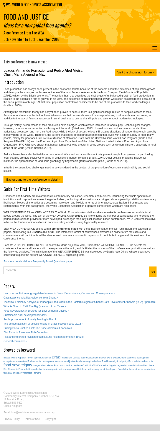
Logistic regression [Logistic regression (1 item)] (118, 365)
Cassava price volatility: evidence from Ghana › (30, 297)
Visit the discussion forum (135, 72)
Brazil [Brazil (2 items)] (56, 357)
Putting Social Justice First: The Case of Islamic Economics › (38, 328)
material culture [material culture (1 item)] (135, 365)
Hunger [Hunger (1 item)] (36, 365)
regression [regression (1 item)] (71, 369)
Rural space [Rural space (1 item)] (111, 369)
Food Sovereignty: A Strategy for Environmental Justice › (36, 310)
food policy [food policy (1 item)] (122, 361)
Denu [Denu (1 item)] (109, 357)
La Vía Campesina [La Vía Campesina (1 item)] (99, 365)
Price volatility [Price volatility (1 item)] (25, 369)
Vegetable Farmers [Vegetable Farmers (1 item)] (31, 373)
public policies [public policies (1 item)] (59, 369)
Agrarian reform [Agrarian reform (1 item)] (25, 357)
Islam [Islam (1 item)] (43, 365)
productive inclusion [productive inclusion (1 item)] (41, 369)
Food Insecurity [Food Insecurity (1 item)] (109, 361)
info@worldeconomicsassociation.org (33, 412)
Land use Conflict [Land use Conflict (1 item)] (81, 365)
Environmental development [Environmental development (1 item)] (41, 361)
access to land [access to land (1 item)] (10, 357)
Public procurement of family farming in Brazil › (30, 319)
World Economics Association (37, 4)
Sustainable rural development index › (25, 315)
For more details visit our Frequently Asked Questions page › (38, 261)
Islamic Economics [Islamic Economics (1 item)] (56, 365)
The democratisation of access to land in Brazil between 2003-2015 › (43, 323)
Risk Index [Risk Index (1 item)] (82, 369)
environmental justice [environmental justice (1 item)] (65, 361)
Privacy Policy (11, 419)
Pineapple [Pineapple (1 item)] (13, 369)
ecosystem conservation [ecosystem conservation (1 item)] (15, 361)
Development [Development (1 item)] (119, 357)
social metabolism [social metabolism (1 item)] (146, 369)
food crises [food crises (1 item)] (96, 361)
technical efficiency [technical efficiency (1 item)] (12, 373)
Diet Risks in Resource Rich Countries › (26, 332)
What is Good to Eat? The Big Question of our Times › (34, 306)
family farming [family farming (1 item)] (83, 361)
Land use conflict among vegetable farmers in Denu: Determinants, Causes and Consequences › (59, 293)
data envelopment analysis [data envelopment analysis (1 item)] (93, 357)
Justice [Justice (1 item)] (68, 365)
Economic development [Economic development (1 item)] (138, 357)
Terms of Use (32, 419)
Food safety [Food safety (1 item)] (134, 361)
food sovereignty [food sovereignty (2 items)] (17, 365)
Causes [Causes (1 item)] (76, 357)
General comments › (15, 341)
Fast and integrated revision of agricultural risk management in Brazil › (43, 336)
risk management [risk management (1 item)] (96, 369)
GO (153, 272)
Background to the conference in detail (33, 179)
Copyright (50, 419)
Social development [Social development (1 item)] (127, 369)
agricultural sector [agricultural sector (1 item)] (42, 357)
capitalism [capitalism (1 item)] (67, 357)
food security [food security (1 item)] (146, 361)
